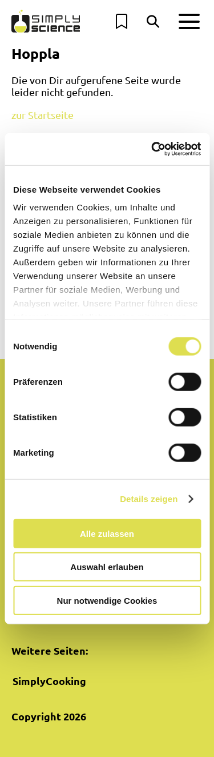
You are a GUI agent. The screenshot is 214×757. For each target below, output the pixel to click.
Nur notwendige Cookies (107, 600)
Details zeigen (148, 499)
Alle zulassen (107, 533)
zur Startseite (42, 115)
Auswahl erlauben (106, 567)
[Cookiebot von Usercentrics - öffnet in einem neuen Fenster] (152, 149)
